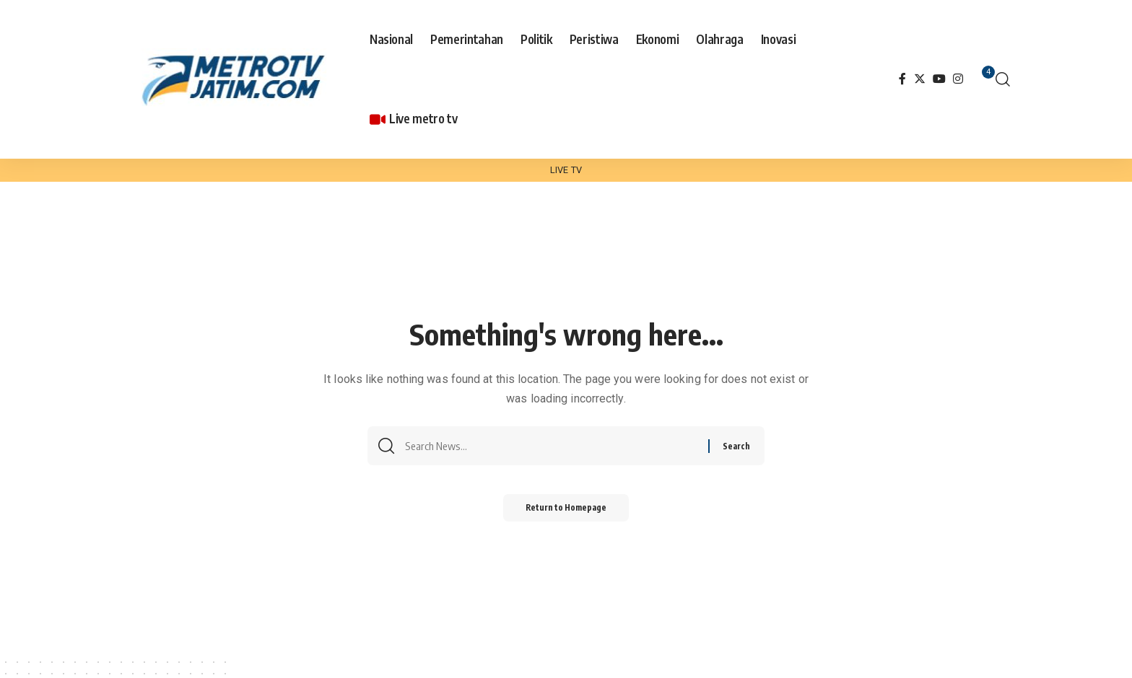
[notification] (981, 79)
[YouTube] (939, 79)
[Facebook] (902, 79)
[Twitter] (919, 79)
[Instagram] (958, 79)
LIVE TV (566, 169)
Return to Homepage (566, 511)
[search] (1003, 79)
